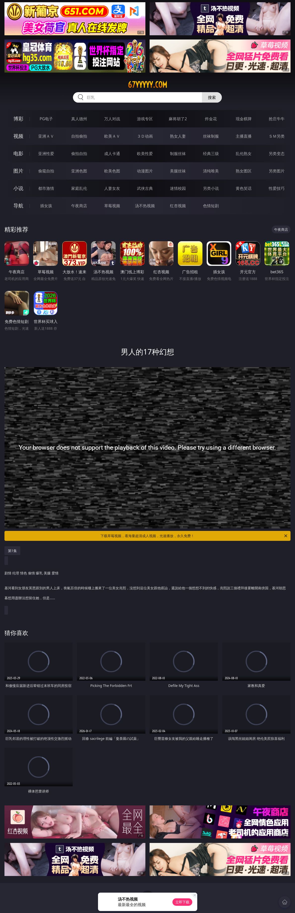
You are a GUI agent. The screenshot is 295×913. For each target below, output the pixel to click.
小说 (18, 188)
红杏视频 (178, 205)
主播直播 (244, 136)
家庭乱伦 (79, 188)
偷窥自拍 (46, 171)
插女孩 (46, 205)
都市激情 (46, 188)
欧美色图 (112, 171)
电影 (18, 153)
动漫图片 (145, 171)
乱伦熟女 (244, 153)
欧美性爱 (145, 153)
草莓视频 (112, 205)
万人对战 (112, 118)
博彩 (18, 118)
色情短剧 (211, 205)
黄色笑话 (244, 188)
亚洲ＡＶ (46, 136)
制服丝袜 (178, 153)
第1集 (12, 550)
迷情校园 (178, 188)
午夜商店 (79, 205)
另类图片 (277, 171)
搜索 (212, 97)
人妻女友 (112, 188)
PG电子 (46, 118)
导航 (18, 205)
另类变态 (277, 153)
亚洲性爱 (46, 153)
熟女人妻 (178, 136)
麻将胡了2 (178, 118)
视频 (18, 136)
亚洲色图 (79, 171)
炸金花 (211, 118)
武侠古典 (145, 188)
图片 (18, 170)
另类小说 (211, 188)
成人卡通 (112, 153)
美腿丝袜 (178, 171)
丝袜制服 (211, 136)
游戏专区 (145, 118)
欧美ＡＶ (112, 136)
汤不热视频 (145, 205)
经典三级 (211, 153)
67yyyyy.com (147, 85)
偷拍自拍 (79, 153)
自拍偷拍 (79, 136)
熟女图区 (244, 171)
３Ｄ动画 (145, 136)
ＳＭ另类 (277, 136)
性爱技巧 (277, 188)
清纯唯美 (211, 171)
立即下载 (182, 902)
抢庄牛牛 (277, 118)
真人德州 (79, 118)
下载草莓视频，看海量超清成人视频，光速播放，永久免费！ (194, 536)
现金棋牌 (244, 118)
